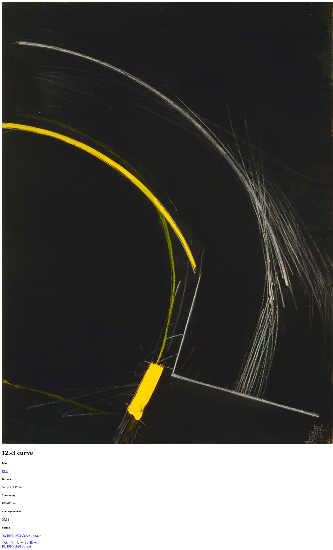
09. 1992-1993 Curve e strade (21, 535)
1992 (5, 471)
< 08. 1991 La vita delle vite (20, 542)
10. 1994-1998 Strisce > (18, 546)
